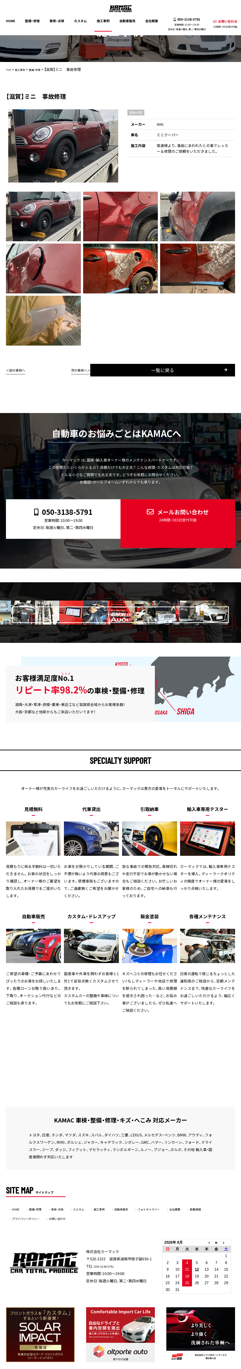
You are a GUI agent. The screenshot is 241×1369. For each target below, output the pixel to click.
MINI (161, 124)
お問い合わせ (222, 23)
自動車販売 (126, 20)
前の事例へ (19, 370)
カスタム (81, 20)
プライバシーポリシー (56, 1205)
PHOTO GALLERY (127, 599)
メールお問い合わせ (174, 512)
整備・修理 (35, 20)
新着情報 (20, 1205)
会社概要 (149, 20)
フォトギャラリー (182, 1196)
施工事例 (103, 20)
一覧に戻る (127, 370)
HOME (14, 20)
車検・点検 (58, 20)
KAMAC (111, 1366)
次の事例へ (222, 370)
